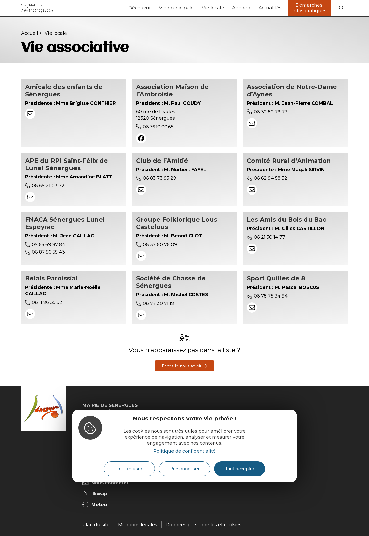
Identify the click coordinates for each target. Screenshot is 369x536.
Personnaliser (184, 468)
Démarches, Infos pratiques (309, 8)
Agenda (241, 8)
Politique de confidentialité (184, 451)
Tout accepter (239, 468)
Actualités (270, 8)
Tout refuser (129, 468)
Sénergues (37, 8)
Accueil (29, 33)
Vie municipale (176, 8)
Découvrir (139, 8)
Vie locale (213, 8)
